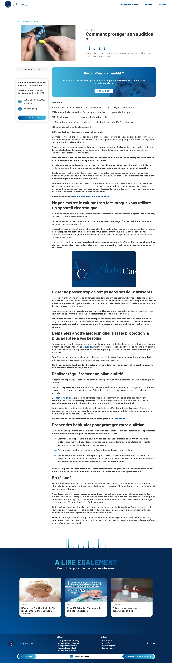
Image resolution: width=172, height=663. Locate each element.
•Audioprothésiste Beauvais (68, 643)
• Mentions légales (107, 645)
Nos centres (148, 4)
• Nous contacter (107, 648)
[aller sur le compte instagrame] (150, 644)
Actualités (161, 4)
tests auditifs (62, 397)
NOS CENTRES (27, 656)
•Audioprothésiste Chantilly (68, 641)
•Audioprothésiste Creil (66, 648)
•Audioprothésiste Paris (66, 650)
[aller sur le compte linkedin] (154, 644)
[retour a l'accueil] (16, 4)
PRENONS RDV (32, 117)
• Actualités (105, 643)
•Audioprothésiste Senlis (67, 645)
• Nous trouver (106, 641)
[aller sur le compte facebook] (147, 644)
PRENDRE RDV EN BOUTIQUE (138, 656)
